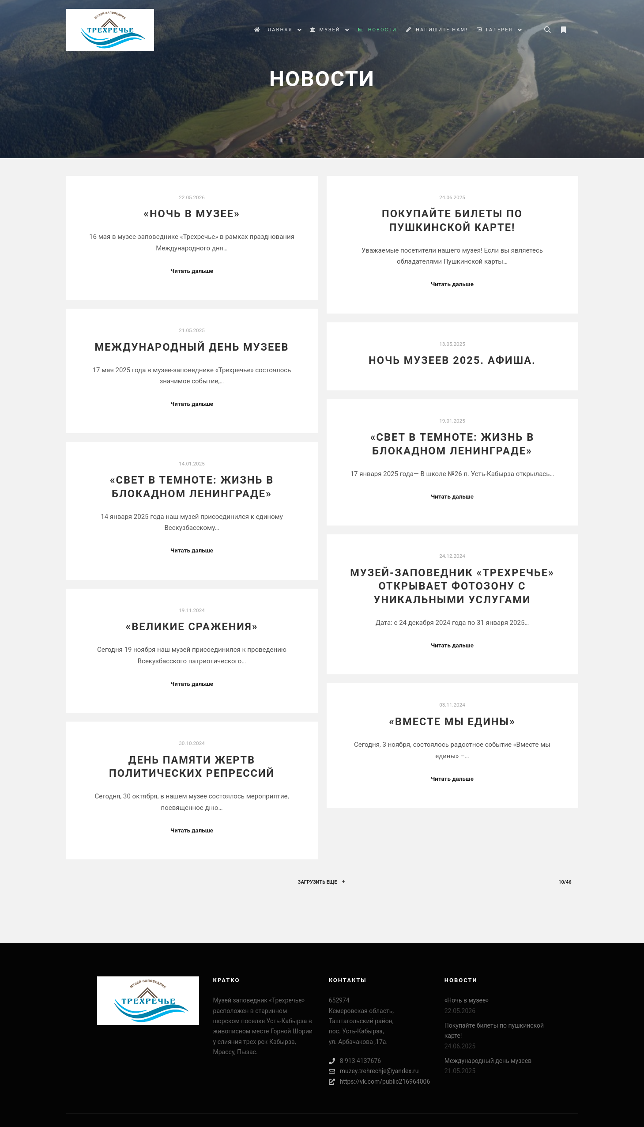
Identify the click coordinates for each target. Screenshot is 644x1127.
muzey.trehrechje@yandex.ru (374, 1071)
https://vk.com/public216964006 (379, 1082)
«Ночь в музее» (191, 214)
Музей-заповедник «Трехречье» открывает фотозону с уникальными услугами (452, 586)
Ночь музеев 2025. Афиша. (452, 360)
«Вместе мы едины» (452, 721)
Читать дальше (191, 271)
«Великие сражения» (191, 626)
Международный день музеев (191, 347)
